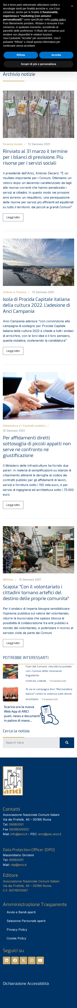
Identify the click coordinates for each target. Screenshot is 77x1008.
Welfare (8, 579)
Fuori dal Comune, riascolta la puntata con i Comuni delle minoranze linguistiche (48, 671)
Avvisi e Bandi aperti (21, 912)
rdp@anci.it (18, 865)
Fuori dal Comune (36, 681)
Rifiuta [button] (21, 54)
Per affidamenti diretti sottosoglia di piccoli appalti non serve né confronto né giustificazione (37, 447)
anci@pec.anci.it (49, 834)
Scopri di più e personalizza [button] (38, 64)
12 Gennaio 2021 (39, 144)
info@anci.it (18, 834)
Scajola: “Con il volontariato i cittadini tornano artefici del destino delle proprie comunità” (36, 593)
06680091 (16, 824)
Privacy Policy (17, 929)
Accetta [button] (56, 54)
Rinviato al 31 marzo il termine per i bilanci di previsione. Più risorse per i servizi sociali (35, 157)
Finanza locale (12, 144)
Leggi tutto (13, 217)
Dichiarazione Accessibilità (26, 983)
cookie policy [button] (58, 19)
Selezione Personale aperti (26, 921)
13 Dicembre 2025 (58, 681)
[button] (72, 6)
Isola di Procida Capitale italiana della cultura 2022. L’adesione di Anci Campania (36, 305)
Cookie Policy (16, 938)
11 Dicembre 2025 (50, 699)
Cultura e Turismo (14, 292)
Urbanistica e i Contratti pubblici (24, 425)
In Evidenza (32, 699)
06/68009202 (19, 829)
